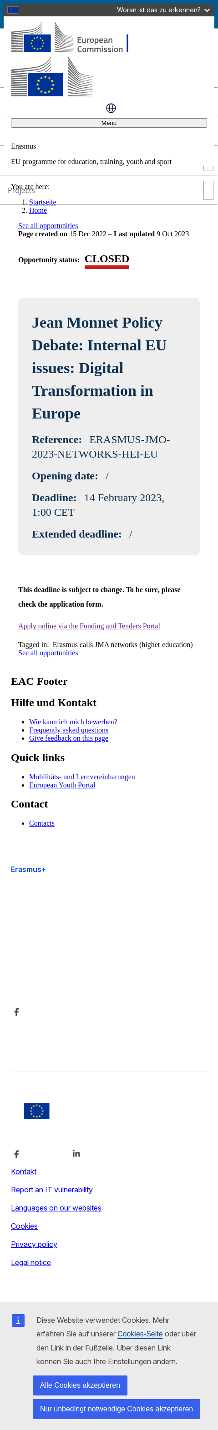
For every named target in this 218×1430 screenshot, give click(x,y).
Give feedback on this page (68, 738)
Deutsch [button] (111, 108)
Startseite (42, 202)
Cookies (24, 1226)
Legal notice (31, 1262)
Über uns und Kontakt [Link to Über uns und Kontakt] (46, 963)
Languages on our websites (56, 1207)
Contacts (42, 823)
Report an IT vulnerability (52, 1189)
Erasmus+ (28, 869)
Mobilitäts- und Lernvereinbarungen (82, 777)
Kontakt (23, 1171)
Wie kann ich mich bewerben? (73, 722)
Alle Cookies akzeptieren (80, 1385)
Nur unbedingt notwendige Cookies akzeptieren (116, 1409)
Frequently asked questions (68, 730)
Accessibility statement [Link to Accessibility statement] (48, 916)
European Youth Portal (62, 785)
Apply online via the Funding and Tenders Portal (89, 626)
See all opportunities (48, 225)
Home (38, 210)
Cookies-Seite (140, 1334)
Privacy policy (34, 1244)
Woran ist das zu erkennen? (163, 10)
